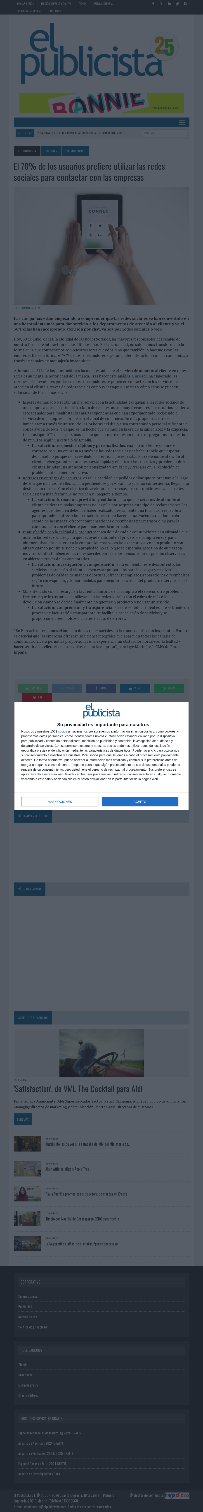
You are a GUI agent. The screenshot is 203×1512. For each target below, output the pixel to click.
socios (62, 731)
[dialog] (101, 756)
